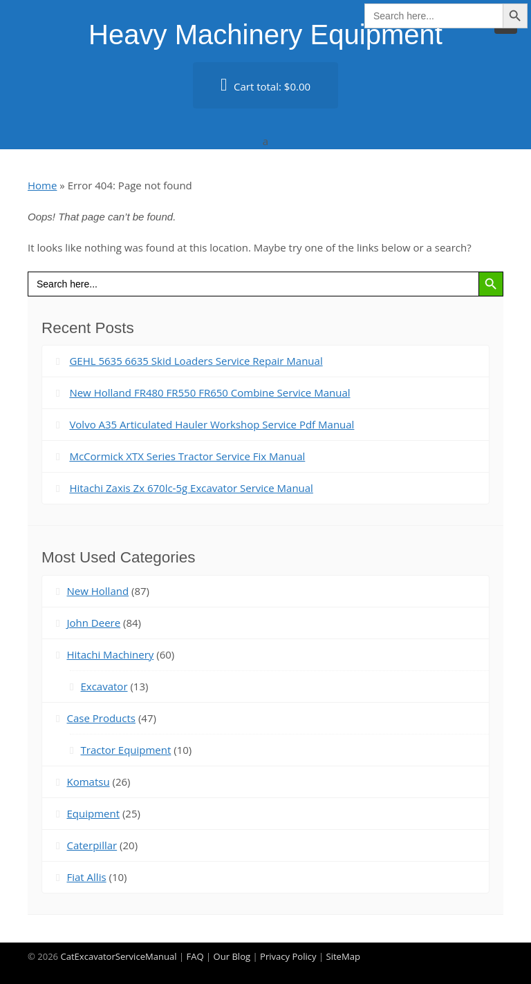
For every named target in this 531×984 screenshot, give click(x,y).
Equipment (93, 813)
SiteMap (343, 956)
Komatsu (87, 781)
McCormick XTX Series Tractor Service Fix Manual (187, 456)
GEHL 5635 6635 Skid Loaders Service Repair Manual (195, 361)
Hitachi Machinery (109, 654)
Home (42, 185)
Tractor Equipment (125, 750)
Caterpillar (91, 845)
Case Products (101, 718)
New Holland (97, 591)
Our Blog (232, 956)
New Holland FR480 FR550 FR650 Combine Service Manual (209, 392)
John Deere (93, 623)
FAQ (194, 956)
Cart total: (265, 84)
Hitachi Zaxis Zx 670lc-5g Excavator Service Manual (191, 488)
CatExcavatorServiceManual (118, 956)
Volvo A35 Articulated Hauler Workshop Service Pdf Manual (211, 424)
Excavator (103, 686)
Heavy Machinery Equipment (265, 34)
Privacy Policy (288, 956)
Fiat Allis (86, 877)
